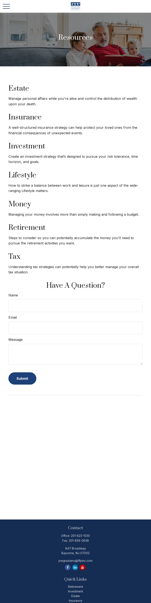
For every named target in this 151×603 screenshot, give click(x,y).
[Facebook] (68, 567)
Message (15, 339)
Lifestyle (22, 175)
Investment (26, 146)
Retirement (26, 227)
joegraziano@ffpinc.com (75, 560)
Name (13, 295)
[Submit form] (22, 378)
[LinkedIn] (75, 567)
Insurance (25, 117)
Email (12, 317)
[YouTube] (82, 567)
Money (19, 204)
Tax (14, 256)
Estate (18, 88)
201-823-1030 (80, 535)
